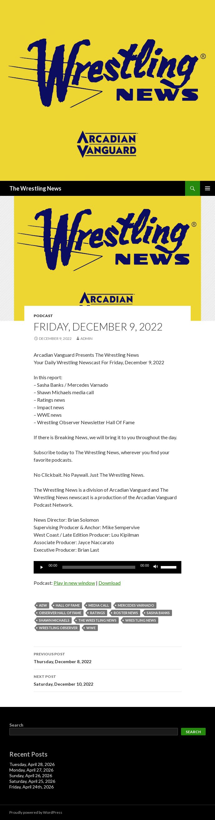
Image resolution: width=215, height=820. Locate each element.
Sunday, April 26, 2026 (30, 775)
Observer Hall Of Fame (60, 613)
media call (98, 605)
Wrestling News (140, 620)
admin (86, 338)
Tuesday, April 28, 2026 (32, 764)
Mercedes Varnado (136, 605)
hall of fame (68, 605)
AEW (43, 605)
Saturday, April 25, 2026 (32, 781)
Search (16, 725)
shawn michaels (54, 620)
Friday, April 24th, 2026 (31, 786)
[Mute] (156, 567)
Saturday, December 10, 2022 (107, 680)
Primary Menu (207, 188)
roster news (126, 613)
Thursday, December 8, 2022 (107, 657)
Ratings (97, 613)
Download (109, 583)
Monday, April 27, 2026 (31, 770)
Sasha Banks (158, 613)
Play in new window (74, 583)
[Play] (42, 567)
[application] (107, 567)
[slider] (99, 567)
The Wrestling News (35, 188)
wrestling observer (58, 628)
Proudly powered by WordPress (35, 812)
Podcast (43, 315)
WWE (91, 628)
